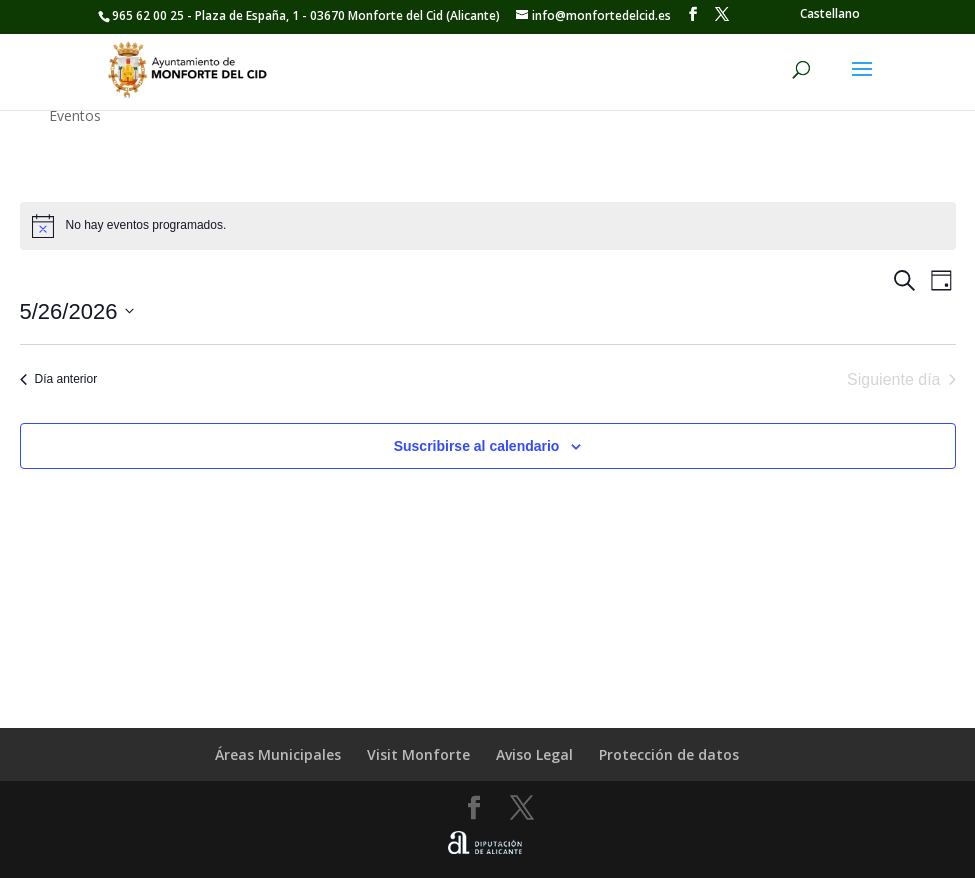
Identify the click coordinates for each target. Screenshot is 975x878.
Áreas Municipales (278, 754)
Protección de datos (669, 754)
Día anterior (59, 379)
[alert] (488, 226)
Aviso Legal (534, 754)
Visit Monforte (418, 754)
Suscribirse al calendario (477, 446)
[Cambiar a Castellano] (830, 14)
